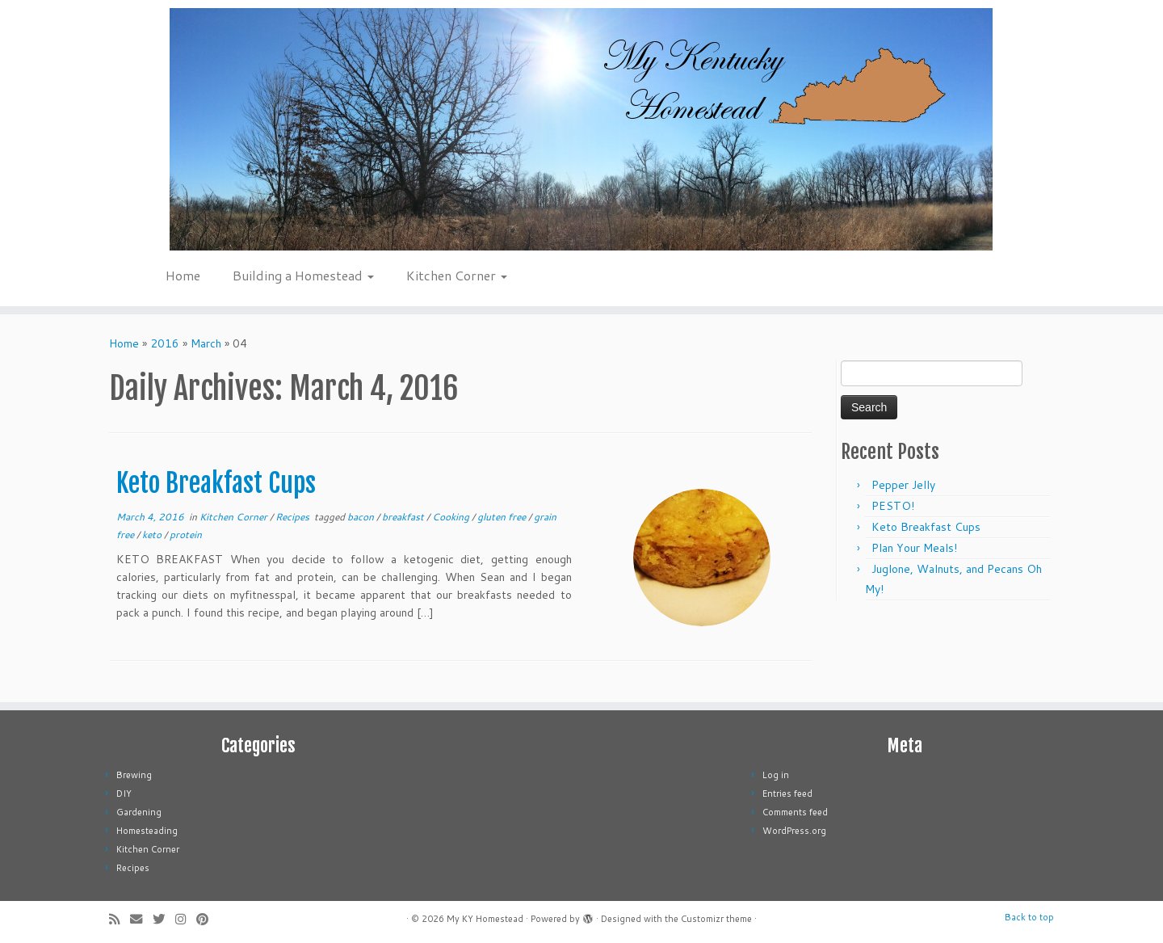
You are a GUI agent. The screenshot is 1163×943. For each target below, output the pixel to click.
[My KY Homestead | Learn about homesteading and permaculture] (581, 129)
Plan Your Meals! (914, 548)
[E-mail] (141, 919)
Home (183, 275)
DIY (124, 793)
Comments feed (795, 812)
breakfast (404, 517)
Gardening (139, 812)
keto (153, 534)
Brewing (134, 774)
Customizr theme (716, 918)
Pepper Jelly (903, 485)
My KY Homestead (485, 918)
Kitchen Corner (456, 275)
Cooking (452, 517)
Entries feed (787, 793)
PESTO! (892, 506)
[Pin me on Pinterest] (207, 919)
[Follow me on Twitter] (164, 919)
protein (186, 534)
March (206, 343)
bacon (361, 517)
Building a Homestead (303, 275)
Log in (775, 774)
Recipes (293, 517)
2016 (164, 343)
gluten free (502, 517)
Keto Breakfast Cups (216, 483)
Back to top (1029, 917)
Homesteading (147, 830)
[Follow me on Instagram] (185, 919)
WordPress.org (794, 830)
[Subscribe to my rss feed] (119, 919)
